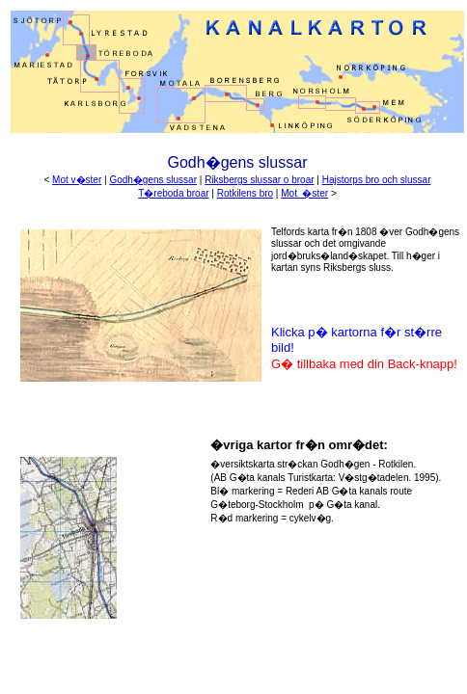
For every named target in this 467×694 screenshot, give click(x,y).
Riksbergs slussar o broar (259, 179)
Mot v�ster (76, 179)
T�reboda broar (173, 193)
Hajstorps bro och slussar (376, 179)
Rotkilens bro (245, 193)
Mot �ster (304, 193)
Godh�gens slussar (153, 179)
